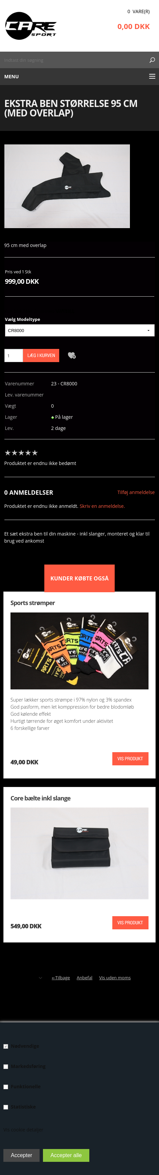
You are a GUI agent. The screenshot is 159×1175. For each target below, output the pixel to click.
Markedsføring (28, 1066)
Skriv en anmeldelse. (102, 506)
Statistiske (23, 1106)
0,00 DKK (133, 26)
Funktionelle (26, 1086)
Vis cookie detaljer (23, 1129)
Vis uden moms (115, 978)
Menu (11, 76)
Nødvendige (25, 1046)
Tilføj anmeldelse (136, 492)
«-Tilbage (61, 978)
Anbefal (84, 978)
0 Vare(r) (139, 11)
